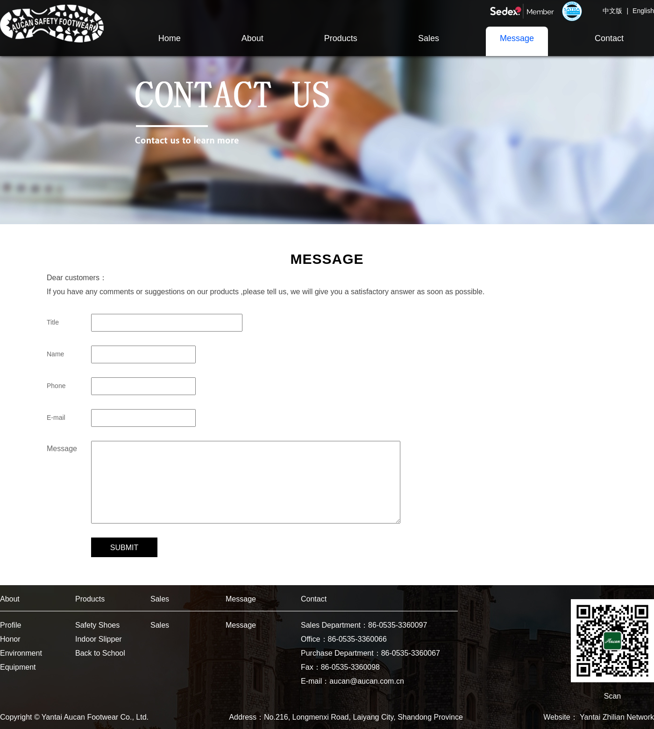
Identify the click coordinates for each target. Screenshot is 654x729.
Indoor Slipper (98, 639)
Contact (314, 599)
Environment (21, 653)
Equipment (18, 667)
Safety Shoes (97, 625)
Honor (10, 639)
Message (241, 599)
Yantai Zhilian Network (617, 717)
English (643, 10)
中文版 (612, 10)
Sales (159, 599)
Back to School (100, 653)
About (10, 599)
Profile (10, 625)
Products (90, 599)
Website (556, 717)
